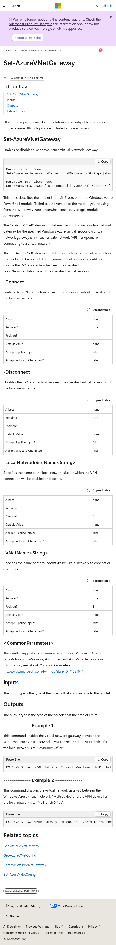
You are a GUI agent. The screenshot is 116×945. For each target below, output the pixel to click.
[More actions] (109, 50)
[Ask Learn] (101, 50)
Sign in (108, 5)
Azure (52, 50)
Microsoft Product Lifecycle (30, 23)
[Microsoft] (58, 6)
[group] (58, 178)
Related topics (16, 111)
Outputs (12, 105)
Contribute (76, 926)
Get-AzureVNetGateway (21, 845)
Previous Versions (30, 50)
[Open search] (97, 6)
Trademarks (75, 932)
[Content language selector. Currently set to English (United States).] (23, 906)
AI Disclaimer (12, 926)
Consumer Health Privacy (20, 932)
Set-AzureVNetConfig (19, 874)
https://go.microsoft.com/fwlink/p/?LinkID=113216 (42, 671)
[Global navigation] (4, 6)
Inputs (11, 100)
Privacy (93, 926)
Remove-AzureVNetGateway (24, 864)
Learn (8, 50)
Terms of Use (54, 932)
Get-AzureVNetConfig (19, 855)
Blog (57, 926)
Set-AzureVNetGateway (22, 94)
